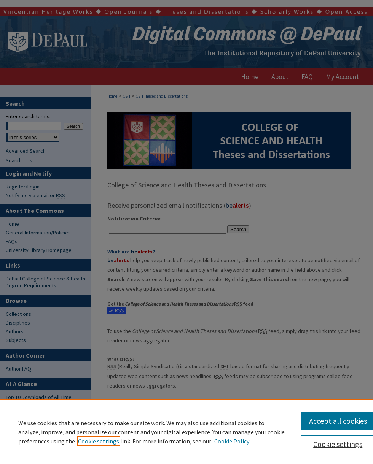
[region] (186, 431)
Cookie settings (98, 441)
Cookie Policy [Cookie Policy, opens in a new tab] (231, 441)
